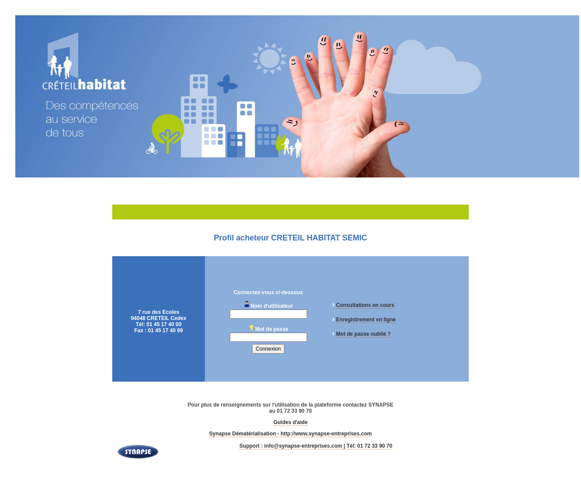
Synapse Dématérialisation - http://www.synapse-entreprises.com (290, 434)
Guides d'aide (290, 422)
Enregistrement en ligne (366, 320)
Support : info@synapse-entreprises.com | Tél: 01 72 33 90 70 (315, 446)
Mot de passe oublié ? (363, 334)
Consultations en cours (365, 305)
